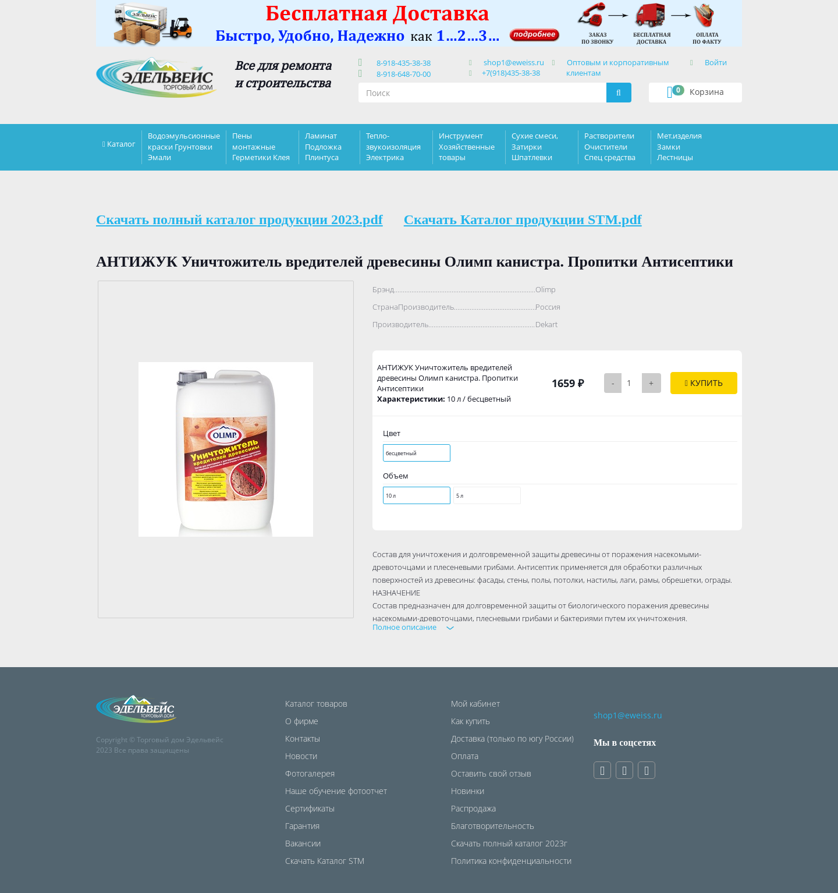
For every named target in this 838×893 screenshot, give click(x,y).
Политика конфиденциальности (511, 860)
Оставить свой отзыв (491, 773)
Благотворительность (492, 825)
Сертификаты (310, 808)
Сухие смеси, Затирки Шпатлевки (535, 146)
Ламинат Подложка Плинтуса (323, 146)
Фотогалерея (310, 773)
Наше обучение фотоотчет (336, 790)
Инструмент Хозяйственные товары (467, 146)
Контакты (302, 738)
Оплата (464, 755)
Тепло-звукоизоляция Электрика (393, 146)
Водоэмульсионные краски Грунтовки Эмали (184, 146)
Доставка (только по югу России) (512, 738)
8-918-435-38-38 (402, 63)
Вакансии (303, 843)
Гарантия (302, 825)
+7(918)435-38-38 (511, 73)
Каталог (121, 144)
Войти (716, 62)
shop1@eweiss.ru (514, 62)
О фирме (301, 721)
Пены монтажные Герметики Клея (261, 146)
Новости (301, 755)
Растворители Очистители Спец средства (609, 146)
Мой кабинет (475, 703)
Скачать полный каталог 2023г (509, 843)
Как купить (470, 721)
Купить (704, 382)
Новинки (467, 790)
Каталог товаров (316, 703)
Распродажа (473, 808)
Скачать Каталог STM (324, 860)
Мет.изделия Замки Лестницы (679, 146)
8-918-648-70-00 (402, 74)
